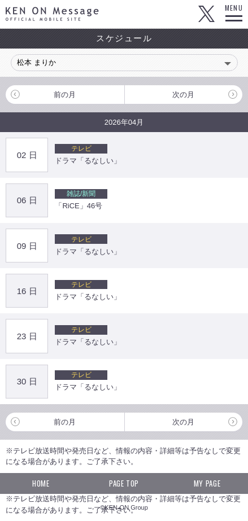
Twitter (206, 14)
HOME (41, 483)
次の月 (183, 94)
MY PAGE (207, 483)
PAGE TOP (124, 483)
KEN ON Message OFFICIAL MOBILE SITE (52, 14)
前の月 (65, 94)
